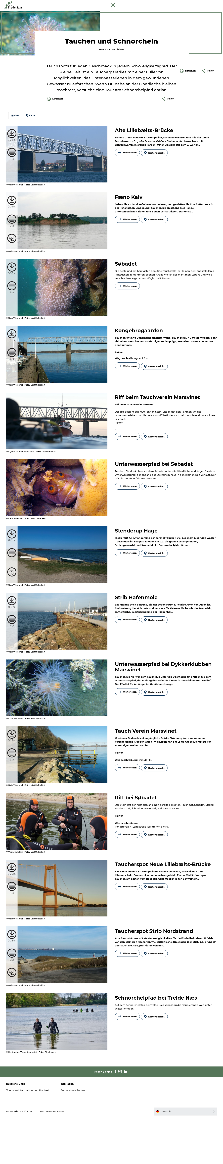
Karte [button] (33, 171)
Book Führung (213, 3)
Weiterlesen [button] (127, 208)
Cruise (199, 3)
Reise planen (169, 10)
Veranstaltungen (56, 10)
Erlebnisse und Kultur (85, 10)
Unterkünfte (148, 10)
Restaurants (111, 10)
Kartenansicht (155, 208)
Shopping (130, 10)
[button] (188, 142)
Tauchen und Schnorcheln (30, 21)
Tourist (189, 3)
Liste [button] (17, 171)
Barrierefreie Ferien (75, 1132)
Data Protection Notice (55, 1157)
